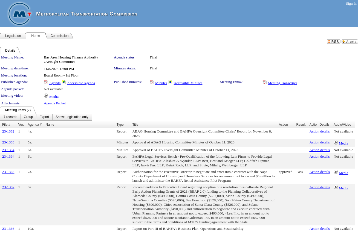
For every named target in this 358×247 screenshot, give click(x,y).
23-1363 (8, 142)
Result (300, 125)
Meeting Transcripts (282, 83)
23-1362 (8, 131)
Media (54, 97)
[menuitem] (10, 117)
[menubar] (46, 117)
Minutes (161, 83)
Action (283, 125)
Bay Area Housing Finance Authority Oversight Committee (71, 59)
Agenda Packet (55, 103)
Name (50, 125)
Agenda (54, 83)
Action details (319, 131)
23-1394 (8, 156)
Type (120, 125)
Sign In (351, 3)
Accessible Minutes (188, 83)
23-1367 (8, 187)
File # (6, 125)
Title (135, 125)
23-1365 (8, 172)
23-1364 (8, 150)
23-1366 (8, 229)
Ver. (21, 125)
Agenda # (35, 125)
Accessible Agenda (81, 83)
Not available (53, 89)
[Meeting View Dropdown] (71, 117)
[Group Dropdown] (28, 117)
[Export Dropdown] (44, 117)
